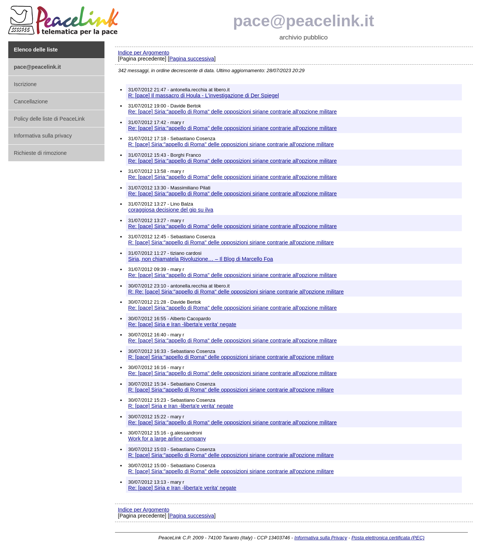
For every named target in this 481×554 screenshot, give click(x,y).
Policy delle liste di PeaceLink (49, 119)
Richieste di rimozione (40, 153)
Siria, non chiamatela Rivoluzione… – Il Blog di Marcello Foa (200, 259)
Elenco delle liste (36, 50)
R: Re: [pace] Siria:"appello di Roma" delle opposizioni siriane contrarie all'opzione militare (236, 292)
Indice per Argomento (143, 53)
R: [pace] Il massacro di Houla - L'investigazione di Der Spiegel (203, 95)
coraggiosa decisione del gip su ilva (170, 210)
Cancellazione (31, 101)
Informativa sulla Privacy (320, 537)
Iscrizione (25, 84)
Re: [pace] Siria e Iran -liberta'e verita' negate (182, 324)
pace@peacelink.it (303, 21)
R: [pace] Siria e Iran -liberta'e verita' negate (180, 406)
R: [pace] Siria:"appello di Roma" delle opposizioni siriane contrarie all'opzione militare (231, 144)
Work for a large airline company (167, 439)
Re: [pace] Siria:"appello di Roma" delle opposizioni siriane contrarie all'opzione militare (232, 112)
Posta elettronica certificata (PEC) (387, 537)
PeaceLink (64, 18)
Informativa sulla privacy (43, 136)
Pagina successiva (191, 59)
